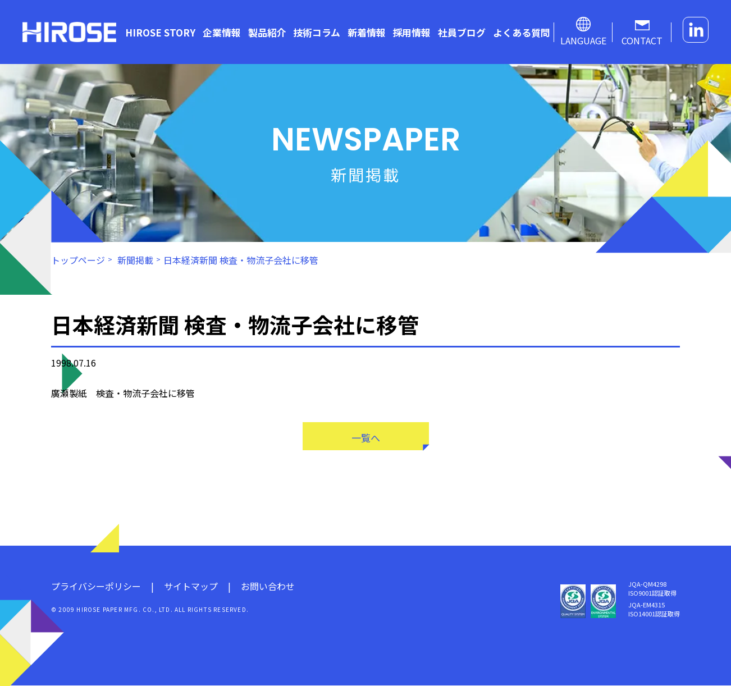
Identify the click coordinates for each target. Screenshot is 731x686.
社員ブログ (462, 32)
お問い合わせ (268, 586)
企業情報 (222, 32)
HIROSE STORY (160, 32)
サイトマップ (191, 586)
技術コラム (316, 32)
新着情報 (367, 32)
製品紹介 (267, 32)
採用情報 (411, 32)
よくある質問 (521, 32)
